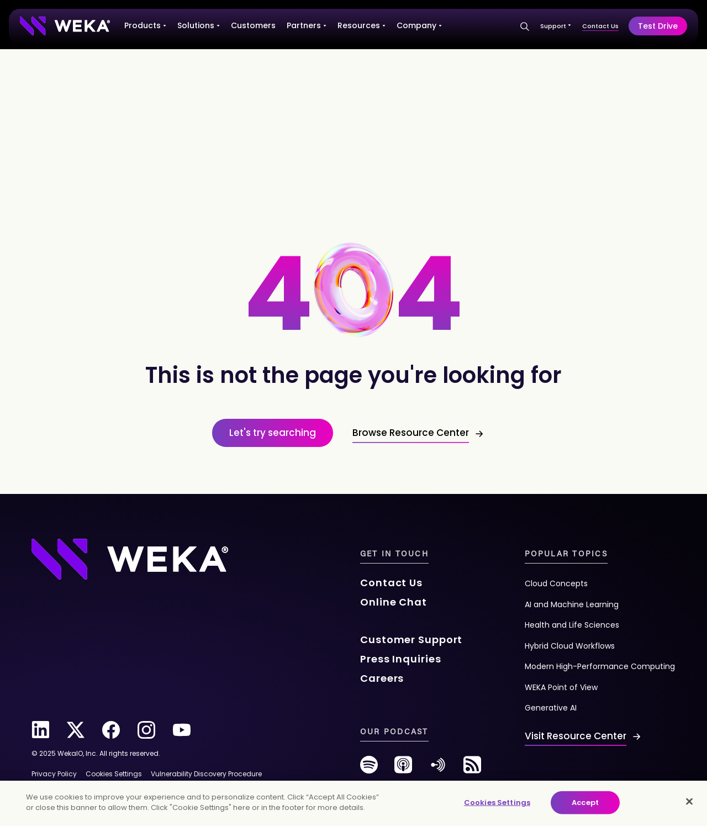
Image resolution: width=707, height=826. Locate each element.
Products (145, 25)
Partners (306, 25)
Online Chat (393, 602)
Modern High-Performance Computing (600, 666)
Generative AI (551, 707)
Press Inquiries (400, 659)
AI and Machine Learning (572, 604)
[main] (353, 803)
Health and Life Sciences (572, 624)
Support (555, 26)
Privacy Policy (54, 773)
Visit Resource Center (575, 736)
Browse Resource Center (410, 432)
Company (419, 25)
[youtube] (182, 730)
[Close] (689, 801)
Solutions (198, 25)
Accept (585, 802)
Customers (253, 25)
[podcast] (403, 769)
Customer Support (411, 639)
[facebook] (111, 730)
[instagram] (146, 730)
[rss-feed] (472, 769)
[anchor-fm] (438, 769)
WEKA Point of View (561, 687)
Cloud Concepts (556, 583)
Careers (382, 678)
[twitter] (76, 730)
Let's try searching (272, 432)
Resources (361, 25)
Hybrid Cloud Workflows (570, 645)
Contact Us (600, 26)
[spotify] (369, 769)
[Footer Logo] (129, 558)
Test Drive (658, 25)
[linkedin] (40, 730)
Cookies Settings (497, 802)
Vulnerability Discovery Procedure (206, 773)
